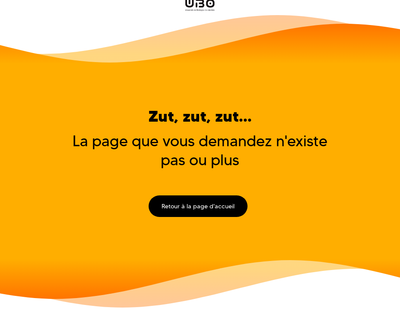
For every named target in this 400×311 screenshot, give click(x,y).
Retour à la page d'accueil (198, 206)
